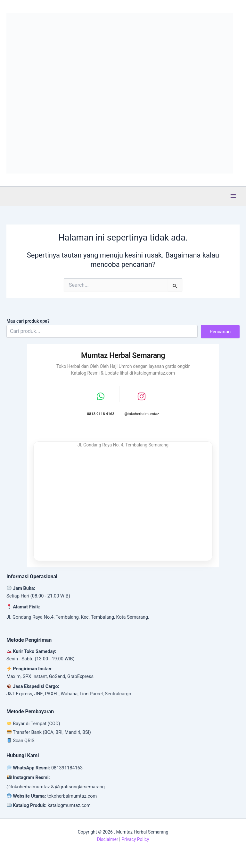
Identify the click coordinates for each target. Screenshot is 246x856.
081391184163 (67, 768)
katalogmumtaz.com (154, 373)
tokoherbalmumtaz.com (72, 796)
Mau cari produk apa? (28, 321)
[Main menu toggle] (233, 196)
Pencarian (220, 332)
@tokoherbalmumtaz (28, 787)
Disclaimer (107, 839)
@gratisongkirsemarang (80, 787)
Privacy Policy (135, 839)
